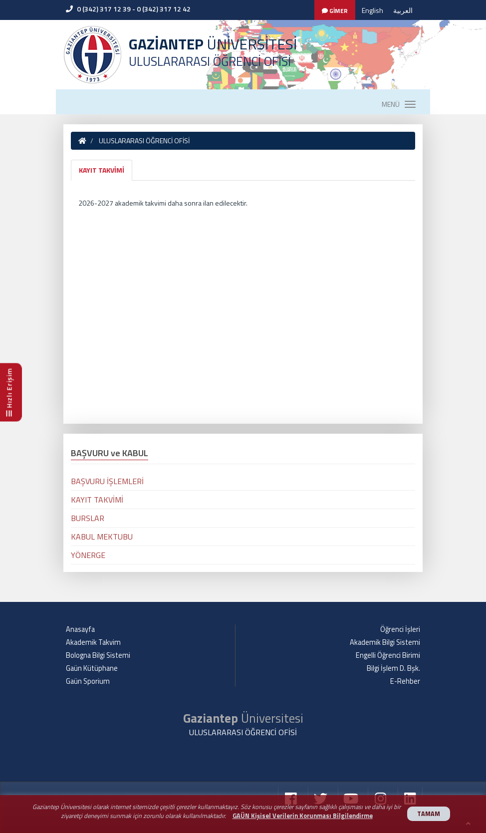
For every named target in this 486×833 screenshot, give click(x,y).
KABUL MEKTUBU (102, 537)
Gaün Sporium (88, 681)
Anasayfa (80, 629)
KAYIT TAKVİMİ (101, 170)
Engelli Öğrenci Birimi (388, 655)
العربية (403, 10)
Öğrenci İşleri (400, 629)
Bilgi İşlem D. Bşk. (393, 668)
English (372, 10)
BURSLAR (87, 518)
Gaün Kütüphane (92, 668)
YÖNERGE (88, 555)
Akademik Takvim (93, 642)
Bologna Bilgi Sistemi (98, 655)
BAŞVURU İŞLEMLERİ (107, 481)
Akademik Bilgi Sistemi (385, 642)
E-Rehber (405, 681)
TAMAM (428, 814)
